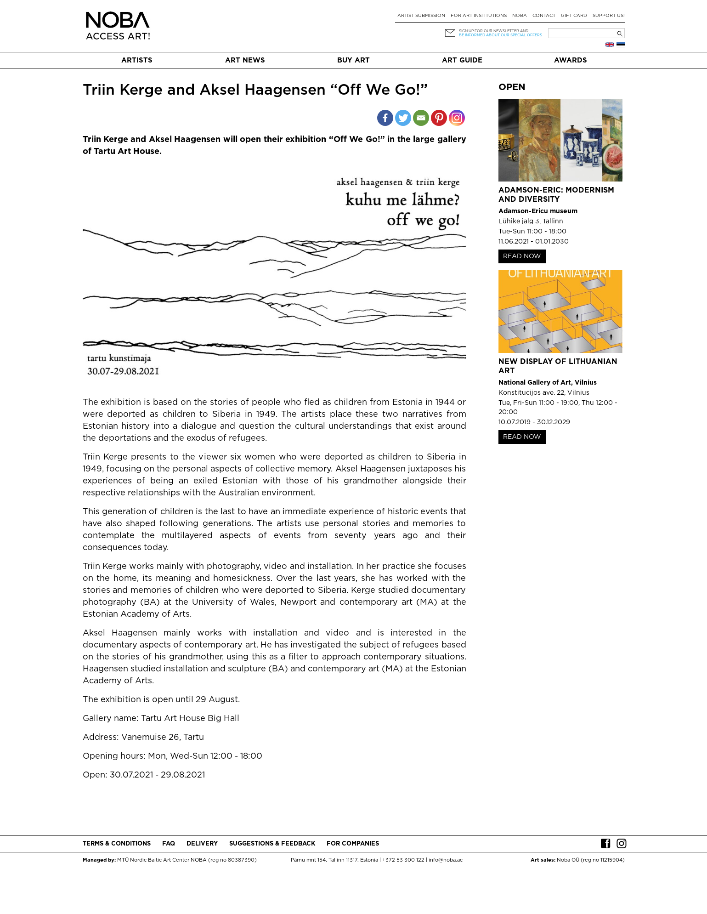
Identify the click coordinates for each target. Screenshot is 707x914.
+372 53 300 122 (403, 860)
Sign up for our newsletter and (493, 31)
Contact (543, 16)
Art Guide (462, 60)
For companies (353, 843)
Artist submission (421, 16)
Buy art (353, 60)
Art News (245, 60)
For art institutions (479, 16)
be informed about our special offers (500, 35)
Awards (570, 60)
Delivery (202, 843)
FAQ (168, 843)
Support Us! (609, 16)
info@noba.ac (446, 860)
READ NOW (522, 256)
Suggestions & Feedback (272, 843)
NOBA (519, 16)
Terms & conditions (117, 843)
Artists (137, 60)
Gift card (574, 16)
